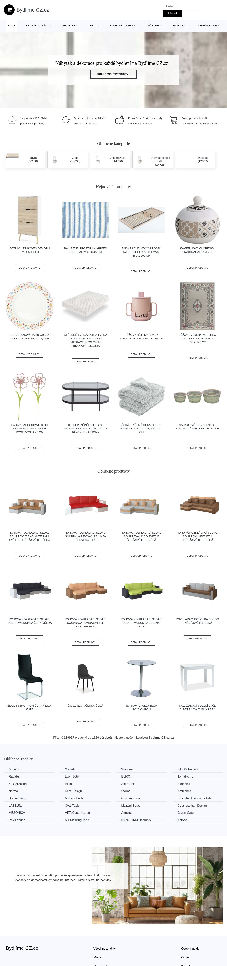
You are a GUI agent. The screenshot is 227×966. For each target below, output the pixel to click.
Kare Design (73, 791)
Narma (13, 791)
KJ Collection (18, 783)
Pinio (68, 783)
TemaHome (185, 776)
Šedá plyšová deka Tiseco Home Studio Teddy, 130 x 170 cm (141, 428)
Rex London (17, 820)
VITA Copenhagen (77, 812)
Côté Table (72, 805)
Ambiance (184, 791)
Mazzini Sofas (130, 805)
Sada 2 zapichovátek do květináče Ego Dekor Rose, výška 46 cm (29, 428)
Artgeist (126, 812)
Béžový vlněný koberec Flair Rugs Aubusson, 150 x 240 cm (197, 338)
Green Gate (186, 812)
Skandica (184, 783)
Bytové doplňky (37, 25)
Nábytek (154, 25)
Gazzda (70, 769)
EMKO (125, 776)
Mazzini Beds (74, 798)
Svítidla (178, 25)
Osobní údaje (190, 948)
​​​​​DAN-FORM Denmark (136, 820)
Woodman (128, 769)
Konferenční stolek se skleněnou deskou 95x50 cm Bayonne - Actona (85, 428)
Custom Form (130, 798)
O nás (185, 957)
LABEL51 (15, 805)
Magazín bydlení (207, 25)
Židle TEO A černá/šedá (85, 705)
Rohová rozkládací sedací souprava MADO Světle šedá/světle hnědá (141, 536)
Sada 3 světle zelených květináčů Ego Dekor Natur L (197, 428)
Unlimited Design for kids (195, 798)
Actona (182, 820)
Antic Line (128, 783)
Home (11, 25)
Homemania (17, 798)
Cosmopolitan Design (192, 805)
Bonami (14, 769)
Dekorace (69, 25)
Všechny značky (104, 948)
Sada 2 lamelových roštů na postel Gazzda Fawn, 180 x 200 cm (141, 252)
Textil (92, 25)
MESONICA (17, 812)
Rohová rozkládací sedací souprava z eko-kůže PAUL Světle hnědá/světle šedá (29, 536)
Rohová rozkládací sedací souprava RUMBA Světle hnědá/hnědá (85, 623)
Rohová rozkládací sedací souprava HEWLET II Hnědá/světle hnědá (197, 536)
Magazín (99, 957)
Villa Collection (188, 769)
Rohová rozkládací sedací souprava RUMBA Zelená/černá (141, 623)
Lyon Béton (72, 776)
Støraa (125, 791)
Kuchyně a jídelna (122, 25)
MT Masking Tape (77, 820)
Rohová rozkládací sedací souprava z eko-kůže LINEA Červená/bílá (85, 536)
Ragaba (14, 776)
